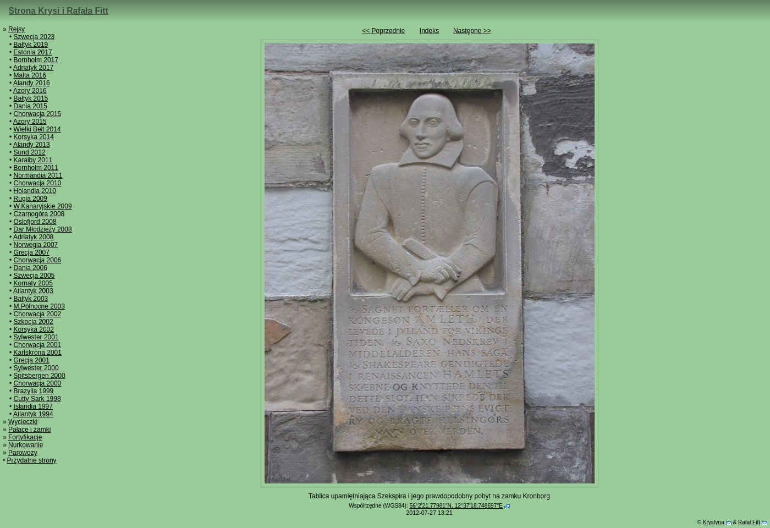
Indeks (429, 31)
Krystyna (713, 522)
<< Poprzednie (383, 31)
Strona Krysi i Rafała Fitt (58, 10)
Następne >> (472, 31)
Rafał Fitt (749, 522)
